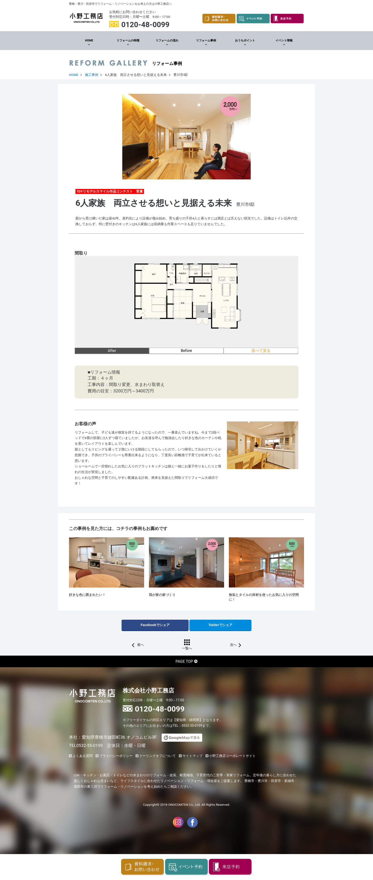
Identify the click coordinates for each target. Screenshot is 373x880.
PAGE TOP (184, 661)
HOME (89, 40)
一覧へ (187, 648)
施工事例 (91, 75)
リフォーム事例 (206, 40)
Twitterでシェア (220, 625)
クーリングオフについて (157, 756)
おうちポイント (245, 40)
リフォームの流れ (167, 40)
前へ (140, 645)
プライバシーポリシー (116, 756)
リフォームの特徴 (128, 40)
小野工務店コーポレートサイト (232, 756)
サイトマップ (192, 756)
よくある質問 (83, 756)
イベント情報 (284, 40)
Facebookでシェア (155, 625)
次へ (233, 645)
